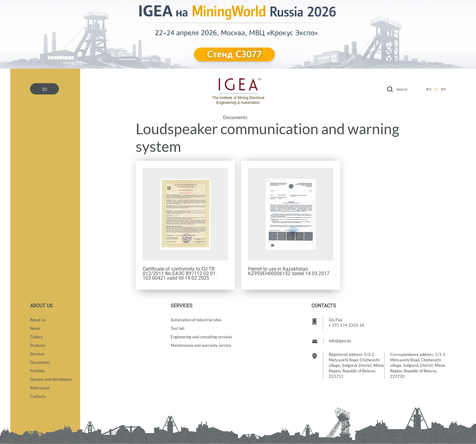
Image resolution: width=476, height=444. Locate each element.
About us (38, 319)
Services (37, 353)
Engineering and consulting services (201, 336)
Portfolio (37, 370)
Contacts (38, 396)
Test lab (177, 328)
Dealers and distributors (51, 379)
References (39, 387)
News (35, 328)
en (436, 89)
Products (38, 345)
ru (428, 89)
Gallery (36, 336)
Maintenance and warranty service (201, 345)
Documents (235, 117)
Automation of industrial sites (196, 319)
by (443, 89)
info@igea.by (340, 340)
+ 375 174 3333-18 (346, 325)
